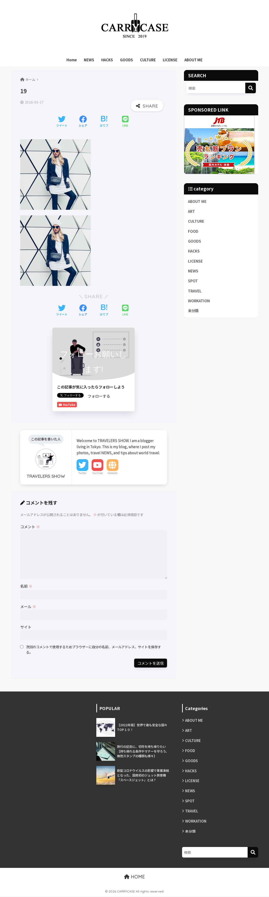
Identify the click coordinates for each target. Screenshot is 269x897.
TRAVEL (195, 291)
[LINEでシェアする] (125, 121)
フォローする (99, 396)
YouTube (97, 473)
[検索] (250, 88)
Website (112, 473)
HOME (134, 878)
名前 (26, 586)
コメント (30, 526)
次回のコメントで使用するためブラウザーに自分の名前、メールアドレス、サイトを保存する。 (93, 649)
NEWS (89, 59)
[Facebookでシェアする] (83, 121)
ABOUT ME (193, 59)
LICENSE (170, 59)
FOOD (193, 231)
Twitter (82, 473)
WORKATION (199, 301)
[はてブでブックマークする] (104, 121)
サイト (25, 627)
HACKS (107, 59)
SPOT (193, 281)
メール (28, 606)
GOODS (126, 59)
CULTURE (148, 59)
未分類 (193, 311)
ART (191, 211)
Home (71, 59)
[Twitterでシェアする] (61, 121)
